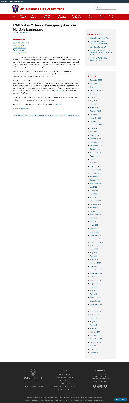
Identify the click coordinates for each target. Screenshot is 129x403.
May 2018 (93, 322)
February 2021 (95, 228)
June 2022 (94, 190)
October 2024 (95, 121)
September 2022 (96, 184)
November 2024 (96, 118)
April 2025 (94, 104)
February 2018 (95, 332)
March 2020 (94, 259)
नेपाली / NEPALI (18, 50)
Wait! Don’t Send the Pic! (99, 47)
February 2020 (95, 263)
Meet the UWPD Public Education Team (98, 59)
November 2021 (96, 208)
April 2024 (94, 132)
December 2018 (96, 301)
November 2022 (96, 177)
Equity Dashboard (62, 17)
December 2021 (95, 204)
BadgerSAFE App (64, 374)
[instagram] (101, 386)
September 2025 (96, 90)
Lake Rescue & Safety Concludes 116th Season (98, 43)
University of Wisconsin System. (94, 400)
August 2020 (95, 246)
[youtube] (105, 386)
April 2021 (93, 221)
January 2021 (95, 232)
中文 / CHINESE (19, 45)
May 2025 (93, 101)
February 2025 (95, 111)
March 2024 (94, 135)
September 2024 (96, 125)
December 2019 (96, 270)
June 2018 (93, 318)
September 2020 (96, 242)
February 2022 (95, 201)
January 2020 (95, 266)
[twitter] (98, 386)
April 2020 (94, 256)
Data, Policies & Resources (77, 17)
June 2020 (94, 249)
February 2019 (95, 297)
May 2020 (93, 253)
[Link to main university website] (33, 381)
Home (14, 17)
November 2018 (96, 304)
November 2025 (96, 83)
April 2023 (93, 163)
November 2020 (96, 235)
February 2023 (95, 170)
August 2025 (94, 94)
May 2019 (93, 290)
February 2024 (95, 139)
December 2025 (96, 80)
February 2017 (95, 353)
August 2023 (94, 156)
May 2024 (93, 128)
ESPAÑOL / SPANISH (21, 43)
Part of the (33, 386)
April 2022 (93, 197)
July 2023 (93, 159)
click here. (58, 104)
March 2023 (94, 166)
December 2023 (96, 142)
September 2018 (96, 311)
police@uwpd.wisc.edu (102, 378)
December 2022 (96, 173)
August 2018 (94, 315)
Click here (59, 90)
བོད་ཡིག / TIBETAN (19, 48)
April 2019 (93, 294)
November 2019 (96, 273)
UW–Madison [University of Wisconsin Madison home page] (12, 1)
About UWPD (102, 17)
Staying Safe (23, 17)
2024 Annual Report (64, 389)
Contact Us (112, 17)
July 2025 (93, 97)
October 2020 (95, 239)
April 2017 (93, 346)
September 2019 (96, 280)
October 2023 (95, 149)
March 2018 (94, 329)
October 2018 (95, 308)
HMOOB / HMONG (20, 53)
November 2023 (96, 146)
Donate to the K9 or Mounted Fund (65, 386)
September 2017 (96, 342)
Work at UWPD (91, 17)
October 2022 (95, 180)
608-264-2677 (103, 381)
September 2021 (96, 215)
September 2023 (96, 152)
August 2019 (94, 284)
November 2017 (96, 339)
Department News (24, 109)
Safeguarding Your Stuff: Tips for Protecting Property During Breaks (101, 52)
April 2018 (93, 325)
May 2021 (93, 218)
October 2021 (95, 211)
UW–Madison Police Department (42, 9)
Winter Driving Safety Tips (99, 38)
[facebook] (94, 386)
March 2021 (94, 225)
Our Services (33, 17)
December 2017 (96, 335)
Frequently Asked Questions (64, 377)
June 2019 (93, 287)
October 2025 (95, 87)
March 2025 (94, 108)
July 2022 (93, 187)
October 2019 (95, 277)
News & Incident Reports (46, 17)
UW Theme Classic (47, 400)
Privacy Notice (59, 400)
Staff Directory (64, 380)
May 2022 (93, 194)
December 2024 (96, 115)
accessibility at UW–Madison (93, 397)
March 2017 (94, 349)
